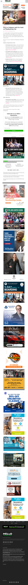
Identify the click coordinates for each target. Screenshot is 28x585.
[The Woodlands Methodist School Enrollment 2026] (14, 450)
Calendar (8, 521)
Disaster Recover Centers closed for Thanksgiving (8, 166)
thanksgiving (21, 161)
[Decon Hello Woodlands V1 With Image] (14, 434)
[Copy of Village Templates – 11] (13, 84)
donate (12, 161)
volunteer (15, 162)
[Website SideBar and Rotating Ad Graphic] (14, 367)
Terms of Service (18, 521)
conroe (9, 161)
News (4, 521)
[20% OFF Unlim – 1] (14, 412)
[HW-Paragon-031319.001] (14, 495)
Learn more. (8, 103)
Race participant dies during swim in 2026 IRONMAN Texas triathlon (13, 179)
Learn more (9, 57)
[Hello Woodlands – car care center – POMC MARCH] (14, 347)
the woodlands (11, 162)
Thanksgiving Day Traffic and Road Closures (19, 166)
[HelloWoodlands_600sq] (13, 158)
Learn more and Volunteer (12, 49)
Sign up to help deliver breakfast (17, 61)
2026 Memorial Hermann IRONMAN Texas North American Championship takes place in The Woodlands (13, 176)
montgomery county (16, 161)
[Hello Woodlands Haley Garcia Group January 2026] (14, 280)
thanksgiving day (6, 162)
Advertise (23, 521)
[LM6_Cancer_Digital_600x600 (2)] (14, 251)
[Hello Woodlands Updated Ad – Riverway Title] (14, 466)
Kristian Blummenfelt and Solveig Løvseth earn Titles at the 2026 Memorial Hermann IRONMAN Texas (13, 173)
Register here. (18, 95)
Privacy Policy (12, 521)
